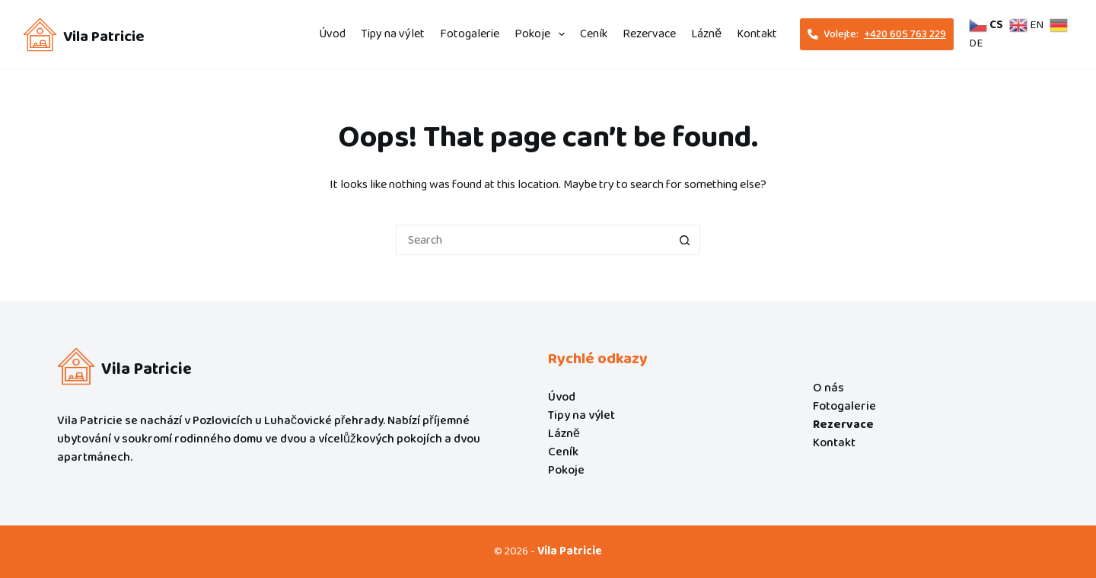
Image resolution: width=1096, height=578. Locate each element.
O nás (828, 388)
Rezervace (649, 33)
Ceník (593, 33)
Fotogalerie (469, 33)
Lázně (706, 33)
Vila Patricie (104, 36)
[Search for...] (533, 240)
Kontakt (757, 33)
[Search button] (685, 240)
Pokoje (543, 33)
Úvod (332, 33)
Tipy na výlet (393, 33)
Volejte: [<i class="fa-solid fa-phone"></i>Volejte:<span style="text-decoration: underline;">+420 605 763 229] (877, 34)
